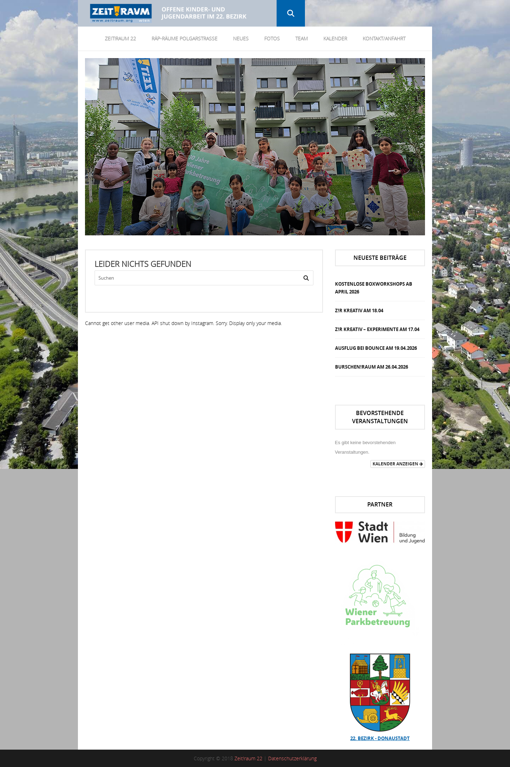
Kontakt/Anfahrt (384, 38)
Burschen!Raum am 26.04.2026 (371, 367)
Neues (241, 38)
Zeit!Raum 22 (120, 38)
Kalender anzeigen (398, 464)
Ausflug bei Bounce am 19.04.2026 (376, 348)
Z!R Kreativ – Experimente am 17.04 (377, 329)
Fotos (272, 38)
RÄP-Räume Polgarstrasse (184, 38)
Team (301, 38)
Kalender (335, 38)
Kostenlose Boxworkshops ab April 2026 (373, 288)
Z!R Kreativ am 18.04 (359, 310)
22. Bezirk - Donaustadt (380, 738)
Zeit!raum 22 (248, 758)
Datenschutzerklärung (292, 758)
